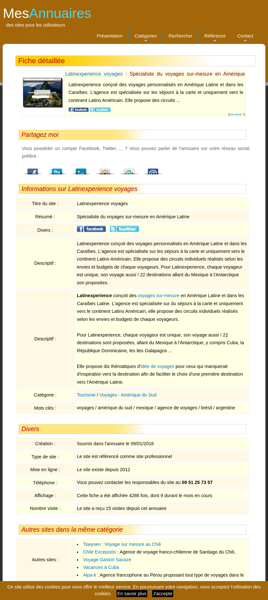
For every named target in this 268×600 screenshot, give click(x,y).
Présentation (110, 35)
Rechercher (180, 35)
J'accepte (162, 593)
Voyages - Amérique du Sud (127, 394)
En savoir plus (132, 593)
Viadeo (105, 169)
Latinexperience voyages (94, 74)
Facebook (33, 169)
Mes (47, 13)
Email (153, 169)
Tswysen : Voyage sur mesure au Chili (122, 544)
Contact (245, 38)
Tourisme (86, 394)
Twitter (57, 169)
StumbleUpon (129, 169)
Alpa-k (89, 575)
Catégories (145, 38)
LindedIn (81, 169)
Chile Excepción (99, 551)
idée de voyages (158, 366)
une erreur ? (236, 114)
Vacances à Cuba (101, 567)
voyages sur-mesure (158, 295)
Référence (214, 38)
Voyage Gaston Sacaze (107, 559)
